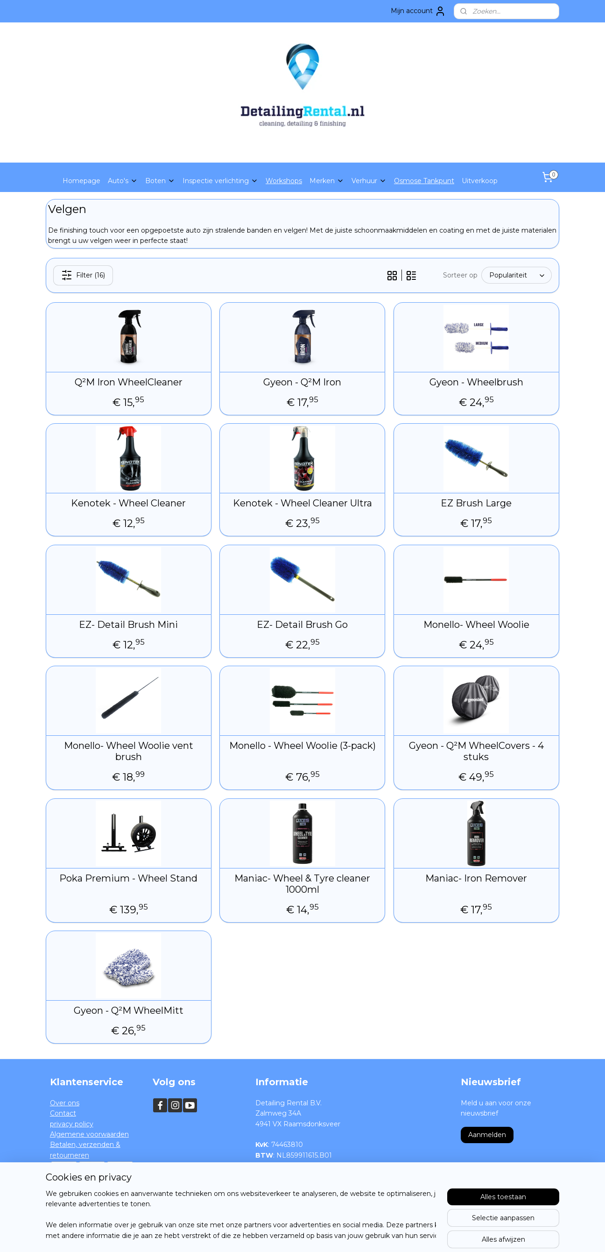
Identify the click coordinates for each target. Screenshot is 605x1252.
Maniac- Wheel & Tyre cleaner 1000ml (302, 884)
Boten (160, 181)
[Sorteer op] (516, 275)
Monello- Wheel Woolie (476, 624)
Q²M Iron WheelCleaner (129, 382)
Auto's (123, 181)
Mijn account (418, 11)
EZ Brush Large (476, 503)
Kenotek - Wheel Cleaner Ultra (302, 503)
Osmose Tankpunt (424, 181)
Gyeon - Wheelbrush (476, 382)
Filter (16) (83, 275)
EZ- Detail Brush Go (302, 624)
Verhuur (369, 181)
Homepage (81, 181)
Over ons (64, 1103)
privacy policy (71, 1124)
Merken (327, 181)
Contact (63, 1113)
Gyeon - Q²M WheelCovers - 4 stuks (476, 751)
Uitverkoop (480, 181)
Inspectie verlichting (220, 181)
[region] (241, 1215)
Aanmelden (487, 1135)
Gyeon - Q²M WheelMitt (128, 1010)
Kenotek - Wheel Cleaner (128, 503)
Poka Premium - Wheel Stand (128, 878)
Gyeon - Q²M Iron (302, 382)
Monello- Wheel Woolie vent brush (128, 751)
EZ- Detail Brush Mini (128, 624)
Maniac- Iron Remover (477, 878)
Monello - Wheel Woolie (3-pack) (302, 745)
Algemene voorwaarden (89, 1134)
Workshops (284, 181)
